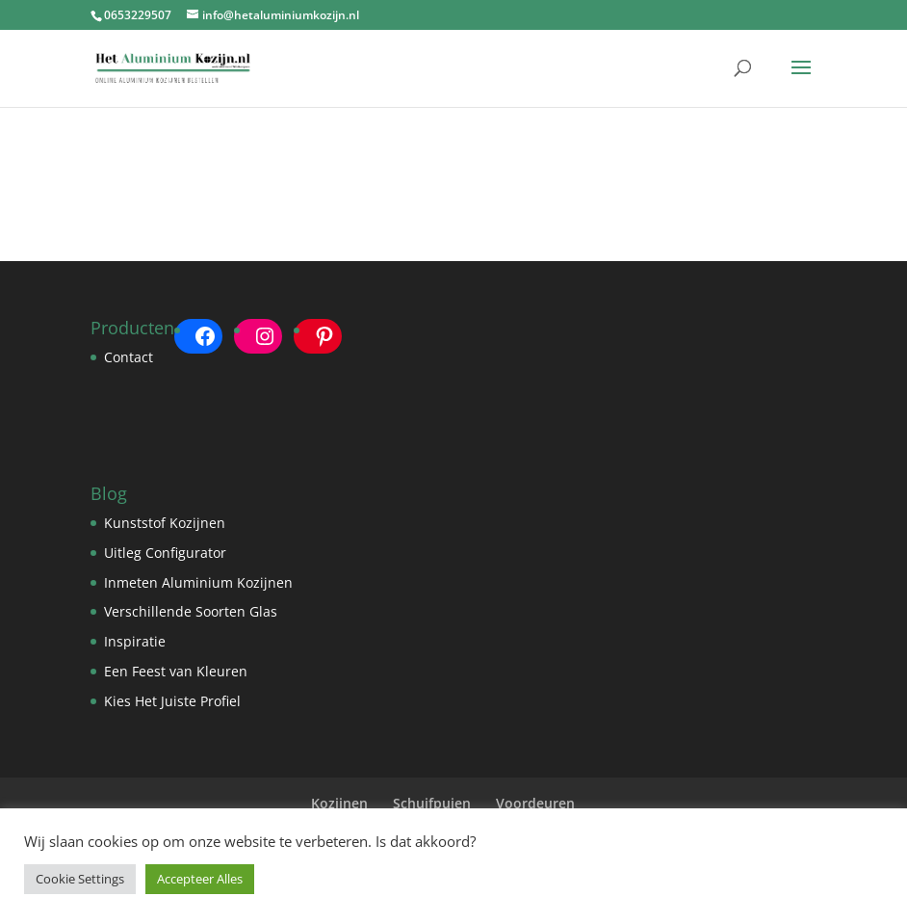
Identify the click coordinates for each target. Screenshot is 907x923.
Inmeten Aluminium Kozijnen (198, 582)
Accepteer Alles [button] (200, 878)
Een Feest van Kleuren (175, 671)
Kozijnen (339, 803)
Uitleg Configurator (165, 552)
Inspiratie (135, 641)
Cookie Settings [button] (80, 878)
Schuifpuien (432, 803)
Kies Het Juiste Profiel (172, 701)
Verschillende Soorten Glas (190, 611)
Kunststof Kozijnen (164, 523)
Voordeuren (535, 803)
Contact (128, 357)
